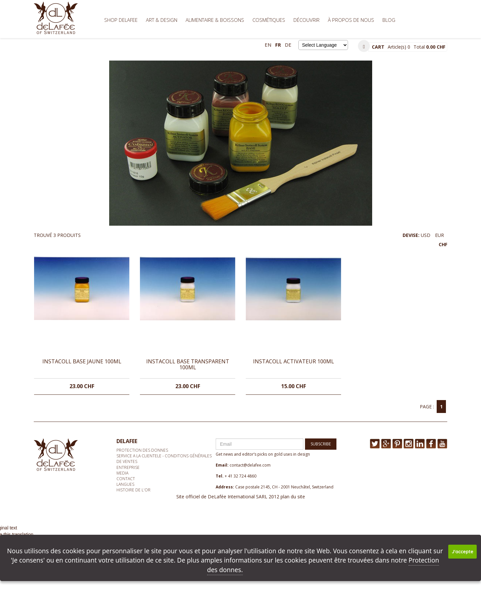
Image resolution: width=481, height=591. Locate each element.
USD (425, 235)
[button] (364, 46)
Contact (125, 478)
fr (278, 44)
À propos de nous (351, 20)
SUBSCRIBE (321, 444)
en (268, 44)
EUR (439, 235)
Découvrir (306, 20)
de (288, 44)
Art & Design (161, 20)
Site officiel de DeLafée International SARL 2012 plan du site (240, 496)
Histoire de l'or (133, 490)
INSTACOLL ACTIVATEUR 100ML (293, 361)
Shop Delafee (121, 20)
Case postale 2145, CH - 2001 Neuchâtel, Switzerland (284, 487)
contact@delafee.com (250, 465)
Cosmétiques (268, 20)
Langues (125, 484)
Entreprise (128, 467)
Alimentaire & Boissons (215, 20)
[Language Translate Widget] (323, 45)
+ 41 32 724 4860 (240, 476)
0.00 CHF (435, 47)
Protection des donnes (142, 450)
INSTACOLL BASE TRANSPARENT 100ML (187, 364)
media (122, 473)
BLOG (388, 20)
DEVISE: (425, 240)
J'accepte (462, 552)
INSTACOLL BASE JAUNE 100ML (81, 361)
